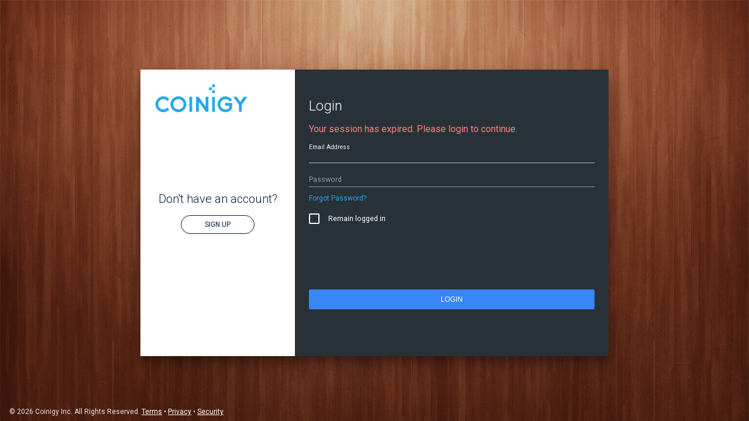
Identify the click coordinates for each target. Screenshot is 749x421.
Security (210, 412)
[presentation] (398, 259)
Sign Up (218, 224)
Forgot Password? (337, 198)
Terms (152, 412)
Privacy (179, 412)
